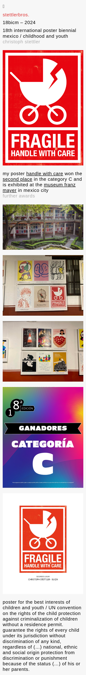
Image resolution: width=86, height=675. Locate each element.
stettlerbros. (16, 14)
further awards (19, 196)
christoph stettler (21, 41)
